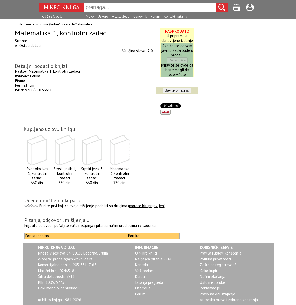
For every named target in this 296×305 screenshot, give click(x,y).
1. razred (66, 24)
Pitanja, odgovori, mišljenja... (56, 220)
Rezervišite (177, 60)
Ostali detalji (30, 45)
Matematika (83, 24)
